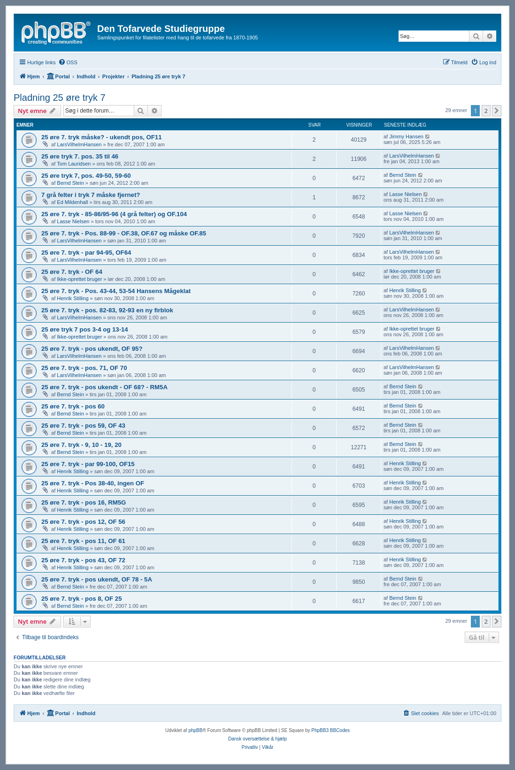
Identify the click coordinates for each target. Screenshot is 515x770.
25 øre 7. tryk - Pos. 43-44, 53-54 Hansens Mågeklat (116, 290)
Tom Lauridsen (74, 163)
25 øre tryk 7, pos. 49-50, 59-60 (86, 175)
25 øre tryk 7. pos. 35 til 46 (79, 156)
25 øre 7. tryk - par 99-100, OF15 (88, 464)
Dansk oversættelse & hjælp (257, 738)
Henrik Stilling (72, 298)
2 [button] (486, 110)
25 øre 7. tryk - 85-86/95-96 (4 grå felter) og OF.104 (114, 214)
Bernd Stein (70, 183)
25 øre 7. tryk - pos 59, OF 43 (83, 425)
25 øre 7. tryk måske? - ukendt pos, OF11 (101, 137)
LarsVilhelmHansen (79, 144)
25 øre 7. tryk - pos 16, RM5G (83, 502)
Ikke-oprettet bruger (79, 279)
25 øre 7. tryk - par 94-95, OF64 (86, 252)
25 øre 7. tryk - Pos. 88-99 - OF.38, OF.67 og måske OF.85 (123, 233)
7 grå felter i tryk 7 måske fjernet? (90, 194)
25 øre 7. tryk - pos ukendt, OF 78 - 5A (96, 579)
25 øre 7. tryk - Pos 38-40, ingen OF (92, 483)
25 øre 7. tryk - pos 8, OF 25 (81, 598)
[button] (496, 110)
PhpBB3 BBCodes (330, 730)
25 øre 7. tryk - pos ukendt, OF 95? (91, 348)
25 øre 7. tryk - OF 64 (71, 271)
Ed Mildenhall (72, 202)
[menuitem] (67, 62)
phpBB (195, 730)
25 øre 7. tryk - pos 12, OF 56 (83, 521)
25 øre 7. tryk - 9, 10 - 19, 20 (81, 444)
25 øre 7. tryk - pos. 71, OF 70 (84, 367)
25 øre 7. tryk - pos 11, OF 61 (83, 540)
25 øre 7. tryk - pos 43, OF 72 (83, 560)
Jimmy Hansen (406, 136)
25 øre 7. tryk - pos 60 (73, 406)
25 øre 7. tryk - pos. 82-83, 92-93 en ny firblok (107, 310)
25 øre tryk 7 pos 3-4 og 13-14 (84, 329)
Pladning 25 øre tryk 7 (60, 97)
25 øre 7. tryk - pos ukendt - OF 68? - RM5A (104, 387)
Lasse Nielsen (405, 194)
